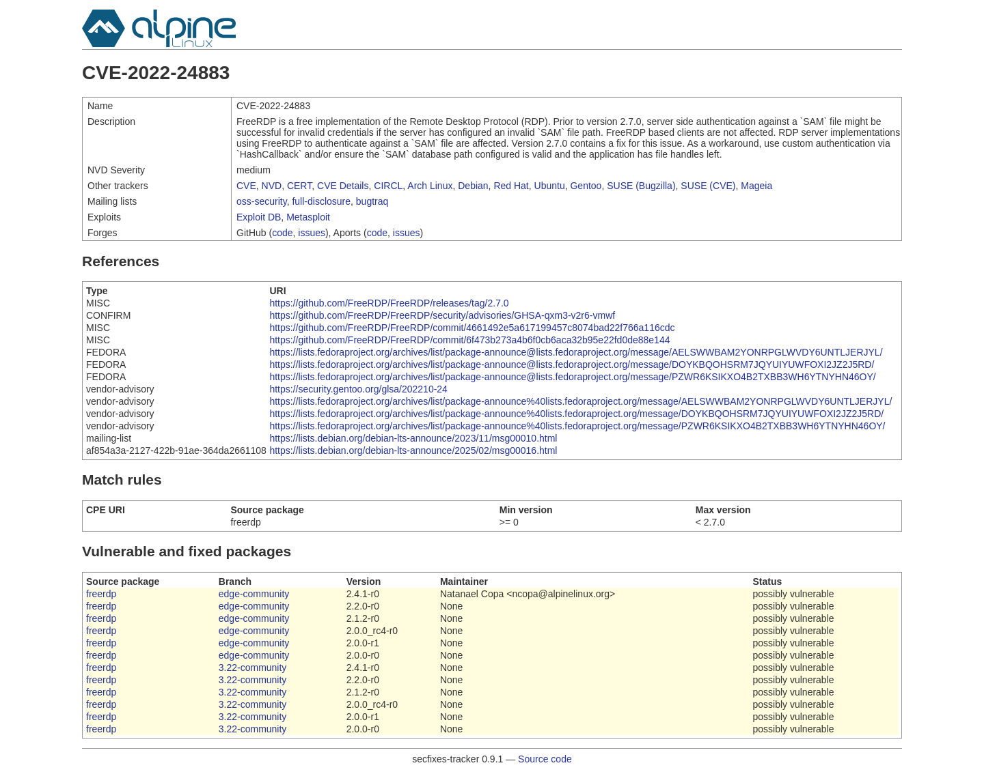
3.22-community (253, 667)
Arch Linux (429, 185)
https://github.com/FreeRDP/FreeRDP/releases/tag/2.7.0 (388, 303)
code (282, 232)
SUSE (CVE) (708, 185)
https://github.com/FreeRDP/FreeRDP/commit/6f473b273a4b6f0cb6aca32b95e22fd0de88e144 (469, 339)
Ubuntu (549, 185)
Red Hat (510, 185)
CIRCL (388, 185)
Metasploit (308, 217)
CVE (246, 185)
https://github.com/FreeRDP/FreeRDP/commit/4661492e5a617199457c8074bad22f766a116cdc (471, 327)
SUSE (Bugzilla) (641, 185)
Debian (473, 185)
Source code (545, 759)
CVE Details (342, 185)
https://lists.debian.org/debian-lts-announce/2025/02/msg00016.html (413, 450)
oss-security (261, 201)
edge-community (254, 593)
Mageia (756, 185)
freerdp (101, 593)
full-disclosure (321, 201)
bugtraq (372, 201)
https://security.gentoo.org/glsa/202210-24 (358, 389)
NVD (272, 185)
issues (311, 232)
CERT (299, 185)
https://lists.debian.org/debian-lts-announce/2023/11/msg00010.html (413, 438)
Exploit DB (258, 217)
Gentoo (585, 185)
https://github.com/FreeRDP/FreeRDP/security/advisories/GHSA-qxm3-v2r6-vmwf (442, 315)
